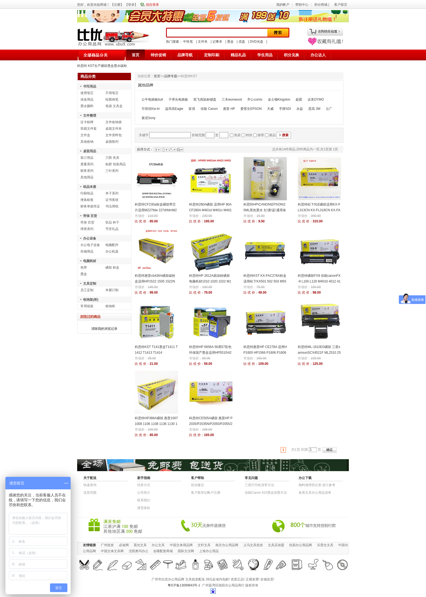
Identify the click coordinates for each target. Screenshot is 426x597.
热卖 (237, 135)
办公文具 (158, 545)
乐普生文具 (325, 545)
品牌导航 (185, 55)
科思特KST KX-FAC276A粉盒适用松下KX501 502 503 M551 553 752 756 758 (264, 281)
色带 (83, 267)
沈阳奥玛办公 (138, 551)
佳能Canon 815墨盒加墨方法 (266, 493)
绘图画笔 (111, 99)
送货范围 (89, 493)
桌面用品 (89, 151)
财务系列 (86, 171)
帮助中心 (301, 5)
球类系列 (86, 229)
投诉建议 (197, 485)
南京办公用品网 (226, 545)
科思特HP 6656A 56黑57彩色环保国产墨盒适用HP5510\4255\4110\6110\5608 (210, 352)
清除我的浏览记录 (104, 329)
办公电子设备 (90, 245)
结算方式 (143, 485)
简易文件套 (88, 128)
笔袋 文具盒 (114, 106)
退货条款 (143, 508)
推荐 (261, 135)
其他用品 (86, 177)
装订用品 (86, 158)
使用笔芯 (86, 93)
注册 (117, 5)
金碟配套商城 (163, 551)
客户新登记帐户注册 (205, 493)
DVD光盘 (256, 41)
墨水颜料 (86, 106)
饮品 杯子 (112, 222)
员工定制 (86, 290)
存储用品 (86, 251)
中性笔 (188, 41)
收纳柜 (110, 306)
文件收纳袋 (113, 122)
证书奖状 (111, 200)
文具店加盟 (276, 545)
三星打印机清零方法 (259, 485)
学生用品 (264, 55)
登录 (131, 5)
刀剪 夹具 (112, 158)
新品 (272, 135)
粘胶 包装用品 (115, 164)
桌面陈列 (111, 142)
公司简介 (143, 493)
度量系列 (86, 164)
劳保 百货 (90, 216)
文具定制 (89, 283)
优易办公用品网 (300, 545)
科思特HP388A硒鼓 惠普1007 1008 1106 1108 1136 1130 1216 (156, 423)
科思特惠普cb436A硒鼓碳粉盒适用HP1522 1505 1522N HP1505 (155, 281)
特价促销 (158, 55)
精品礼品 (238, 55)
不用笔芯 (111, 93)
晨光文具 (140, 545)
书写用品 (89, 86)
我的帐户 (282, 5)
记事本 (217, 41)
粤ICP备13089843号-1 (184, 585)
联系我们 (143, 500)
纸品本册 (89, 187)
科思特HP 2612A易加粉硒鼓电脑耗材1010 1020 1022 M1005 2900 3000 (210, 281)
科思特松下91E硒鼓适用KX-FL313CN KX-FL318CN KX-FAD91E (319, 210)
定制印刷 (211, 55)
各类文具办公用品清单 (315, 493)
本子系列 (111, 193)
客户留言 (340, 5)
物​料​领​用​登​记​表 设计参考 (317, 485)
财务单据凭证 (90, 206)
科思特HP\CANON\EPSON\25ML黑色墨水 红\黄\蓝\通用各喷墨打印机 (264, 210)
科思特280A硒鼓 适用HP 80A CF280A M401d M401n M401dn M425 (210, 210)
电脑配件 (111, 245)
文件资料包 (113, 135)
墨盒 (230, 41)
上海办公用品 (209, 551)
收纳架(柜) (90, 299)
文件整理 (89, 115)
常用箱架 (86, 306)
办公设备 (89, 238)
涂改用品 (86, 99)
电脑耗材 (89, 261)
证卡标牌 (86, 122)
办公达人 (318, 55)
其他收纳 (86, 142)
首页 (135, 55)
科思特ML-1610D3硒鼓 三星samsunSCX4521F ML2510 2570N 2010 (319, 352)
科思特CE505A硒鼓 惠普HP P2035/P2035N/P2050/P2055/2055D (211, 423)
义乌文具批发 (253, 545)
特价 (249, 135)
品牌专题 (170, 76)
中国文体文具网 (112, 551)
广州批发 (107, 545)
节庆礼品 (111, 229)
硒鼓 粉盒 (112, 267)
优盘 (242, 41)
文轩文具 (204, 545)
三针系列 (111, 171)
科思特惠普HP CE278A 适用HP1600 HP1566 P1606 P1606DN (265, 352)
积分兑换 (291, 55)
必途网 (124, 545)
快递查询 (89, 485)
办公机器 (111, 251)
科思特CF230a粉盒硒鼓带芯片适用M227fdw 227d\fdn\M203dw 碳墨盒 (156, 210)
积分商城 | (322, 5)
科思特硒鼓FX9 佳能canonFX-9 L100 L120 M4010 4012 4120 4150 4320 (319, 281)
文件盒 (85, 135)
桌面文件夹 (113, 128)
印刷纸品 (86, 193)
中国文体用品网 (181, 545)
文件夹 (203, 41)
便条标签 (86, 200)
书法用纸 (111, 206)
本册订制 (111, 290)
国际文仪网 (186, 551)
